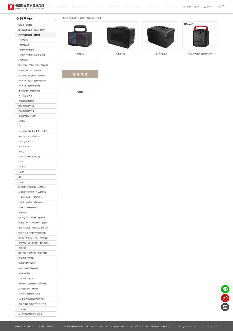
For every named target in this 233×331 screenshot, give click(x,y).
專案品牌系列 (152, 6)
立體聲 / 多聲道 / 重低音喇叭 (31, 202)
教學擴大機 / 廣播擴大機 (29, 90)
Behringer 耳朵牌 (26, 141)
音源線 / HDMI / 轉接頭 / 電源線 (32, 222)
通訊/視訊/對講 (80, 6)
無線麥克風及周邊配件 (28, 116)
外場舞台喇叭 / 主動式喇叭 (30, 197)
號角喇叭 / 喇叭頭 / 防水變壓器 (32, 192)
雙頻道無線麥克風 (26, 106)
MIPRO (21, 121)
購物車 (211, 7)
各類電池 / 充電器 (26, 258)
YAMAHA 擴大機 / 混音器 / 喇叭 (32, 131)
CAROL (21, 167)
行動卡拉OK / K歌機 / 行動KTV (31, 217)
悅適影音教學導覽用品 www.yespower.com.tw (26, 6)
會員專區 (197, 7)
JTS (19, 126)
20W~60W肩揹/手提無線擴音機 (32, 80)
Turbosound (24, 146)
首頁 (64, 18)
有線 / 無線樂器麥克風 (28, 268)
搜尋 (221, 7)
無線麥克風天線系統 (27, 263)
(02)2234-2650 (225, 298)
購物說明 (30, 326)
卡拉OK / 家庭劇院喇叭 (28, 207)
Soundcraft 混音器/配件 (29, 136)
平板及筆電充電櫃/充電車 (29, 293)
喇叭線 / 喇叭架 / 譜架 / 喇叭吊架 (33, 238)
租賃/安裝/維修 (132, 6)
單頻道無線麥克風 (26, 101)
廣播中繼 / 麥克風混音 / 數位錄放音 (34, 243)
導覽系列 (99, 6)
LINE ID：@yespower (225, 289)
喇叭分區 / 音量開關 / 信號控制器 (33, 253)
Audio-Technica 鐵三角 (29, 156)
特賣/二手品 (171, 6)
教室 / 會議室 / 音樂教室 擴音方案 (33, 227)
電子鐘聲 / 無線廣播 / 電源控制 (32, 283)
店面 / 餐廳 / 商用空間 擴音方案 (32, 304)
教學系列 (48, 6)
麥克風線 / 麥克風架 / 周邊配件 (32, 75)
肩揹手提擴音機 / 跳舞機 (29, 35)
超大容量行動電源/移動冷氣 (30, 314)
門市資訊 (40, 326)
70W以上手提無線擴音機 (29, 85)
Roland (21, 182)
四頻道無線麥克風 (26, 111)
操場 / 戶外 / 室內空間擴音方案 (32, 233)
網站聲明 (51, 326)
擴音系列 (62, 6)
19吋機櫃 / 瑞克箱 (26, 278)
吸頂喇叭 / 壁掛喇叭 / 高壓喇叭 (32, 187)
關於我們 (187, 7)
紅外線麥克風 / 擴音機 (28, 288)
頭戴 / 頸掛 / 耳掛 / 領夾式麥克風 (33, 65)
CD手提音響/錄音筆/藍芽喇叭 (31, 299)
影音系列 (113, 6)
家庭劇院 (22, 212)
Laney (21, 151)
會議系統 (22, 248)
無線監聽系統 (24, 273)
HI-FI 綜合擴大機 (25, 95)
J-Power (22, 309)
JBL (19, 177)
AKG (20, 161)
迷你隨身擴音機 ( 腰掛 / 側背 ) (31, 30)
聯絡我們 (19, 326)
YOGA (21, 172)
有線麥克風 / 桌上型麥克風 (30, 70)
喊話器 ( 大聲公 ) (25, 24)
